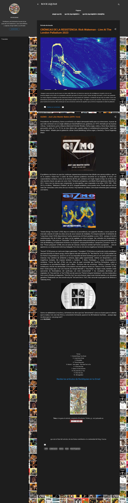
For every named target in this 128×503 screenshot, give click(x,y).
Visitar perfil (14, 29)
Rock (66, 449)
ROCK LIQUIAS (49, 4)
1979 (46, 449)
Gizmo (61, 449)
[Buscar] (119, 4)
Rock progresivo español (94, 14)
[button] (115, 29)
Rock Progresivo (72, 14)
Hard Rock (57, 14)
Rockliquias (14, 17)
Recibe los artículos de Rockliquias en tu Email (78, 379)
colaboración (53, 449)
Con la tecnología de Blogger (78, 498)
